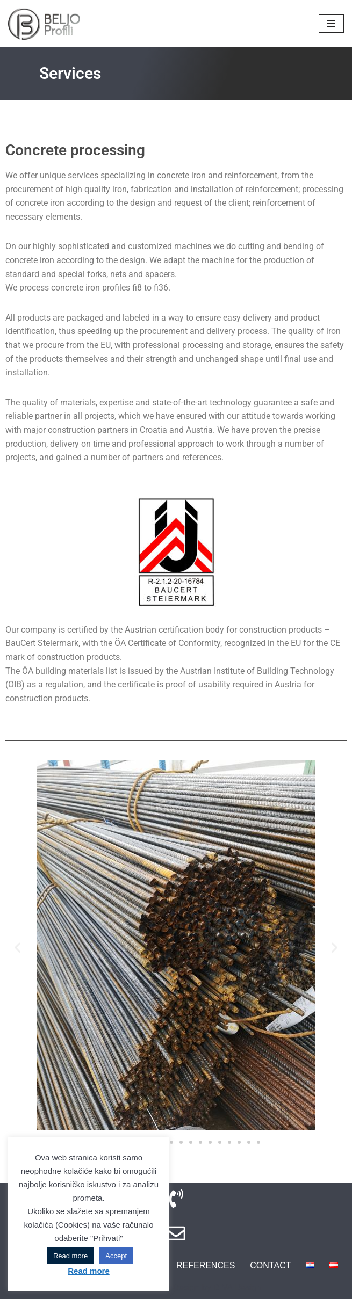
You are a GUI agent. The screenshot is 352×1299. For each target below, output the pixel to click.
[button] (17, 947)
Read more (70, 1256)
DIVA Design (237, 1287)
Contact (270, 1265)
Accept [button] (116, 1256)
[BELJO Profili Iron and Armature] (44, 24)
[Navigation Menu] (331, 23)
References (205, 1265)
